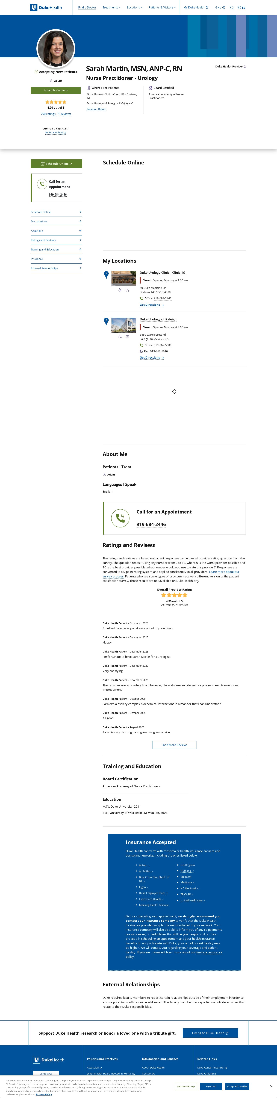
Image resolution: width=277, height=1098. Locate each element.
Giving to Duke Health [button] (208, 1033)
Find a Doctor (87, 7)
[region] (138, 1086)
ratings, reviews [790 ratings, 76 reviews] (56, 114)
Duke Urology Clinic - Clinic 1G (162, 272)
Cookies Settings (186, 1086)
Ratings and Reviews (43, 240)
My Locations (39, 221)
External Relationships (44, 268)
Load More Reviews (174, 745)
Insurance (37, 259)
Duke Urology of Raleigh (158, 319)
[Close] (271, 1086)
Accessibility (94, 1067)
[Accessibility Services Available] (120, 290)
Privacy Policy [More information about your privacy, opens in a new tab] (44, 1094)
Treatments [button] (110, 7)
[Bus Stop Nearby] (127, 290)
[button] (144, 865)
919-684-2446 (151, 524)
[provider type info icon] (245, 67)
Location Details (96, 109)
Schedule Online (41, 212)
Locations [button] (133, 7)
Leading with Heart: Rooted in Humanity (111, 1073)
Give (218, 7)
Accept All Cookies (237, 1086)
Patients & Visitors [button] (161, 7)
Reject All (211, 1086)
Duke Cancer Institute (210, 1067)
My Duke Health (194, 7)
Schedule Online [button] (56, 90)
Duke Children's (206, 1073)
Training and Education (45, 249)
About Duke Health (153, 1067)
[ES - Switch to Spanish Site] (242, 7)
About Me (37, 230)
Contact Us (46, 1073)
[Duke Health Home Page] (49, 1060)
